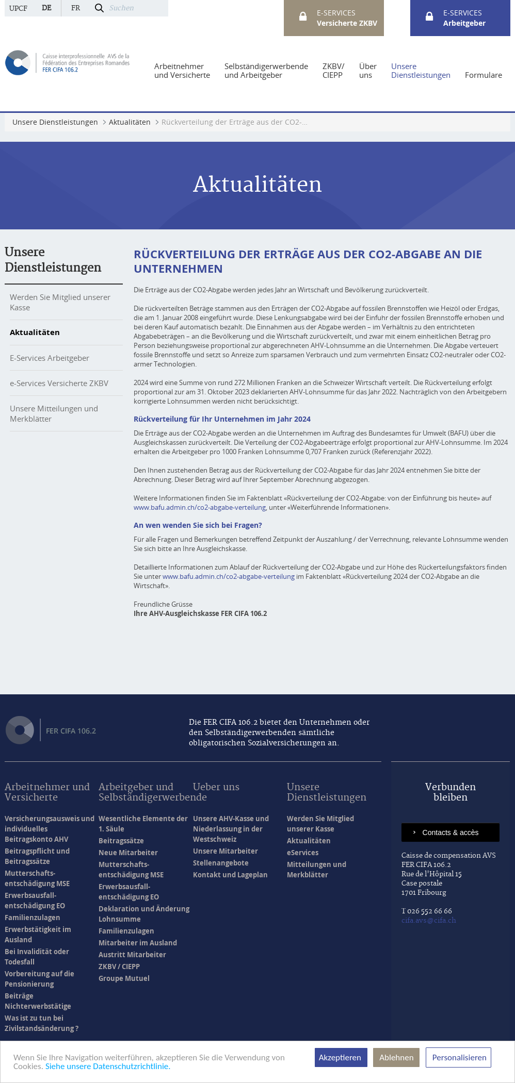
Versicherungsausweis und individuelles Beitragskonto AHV (49, 829)
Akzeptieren (341, 1057)
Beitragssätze (121, 840)
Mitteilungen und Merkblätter (316, 869)
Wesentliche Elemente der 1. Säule (143, 824)
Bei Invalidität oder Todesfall (37, 957)
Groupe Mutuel (124, 978)
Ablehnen (396, 1057)
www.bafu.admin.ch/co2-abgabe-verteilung (200, 507)
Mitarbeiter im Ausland (138, 942)
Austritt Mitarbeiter (132, 954)
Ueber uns (216, 787)
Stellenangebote (221, 863)
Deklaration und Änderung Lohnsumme (144, 914)
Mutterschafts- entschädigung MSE (37, 878)
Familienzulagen (32, 917)
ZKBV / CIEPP (119, 966)
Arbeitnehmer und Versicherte (47, 793)
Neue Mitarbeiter (128, 852)
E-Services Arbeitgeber (49, 358)
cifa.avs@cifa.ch (428, 921)
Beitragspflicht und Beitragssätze (37, 856)
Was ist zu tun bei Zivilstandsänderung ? (41, 1023)
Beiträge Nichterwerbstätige (38, 1001)
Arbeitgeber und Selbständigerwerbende (153, 793)
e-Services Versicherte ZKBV (59, 383)
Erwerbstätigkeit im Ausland (38, 934)
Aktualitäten (35, 332)
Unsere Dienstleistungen (326, 793)
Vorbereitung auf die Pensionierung (39, 979)
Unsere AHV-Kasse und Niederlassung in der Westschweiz (231, 829)
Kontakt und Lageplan (230, 874)
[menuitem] (182, 70)
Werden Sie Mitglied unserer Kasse (320, 824)
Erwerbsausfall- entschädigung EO (35, 900)
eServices (302, 852)
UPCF (18, 9)
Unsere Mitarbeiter (225, 851)
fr (75, 8)
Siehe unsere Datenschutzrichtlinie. (108, 1066)
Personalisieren (458, 1057)
